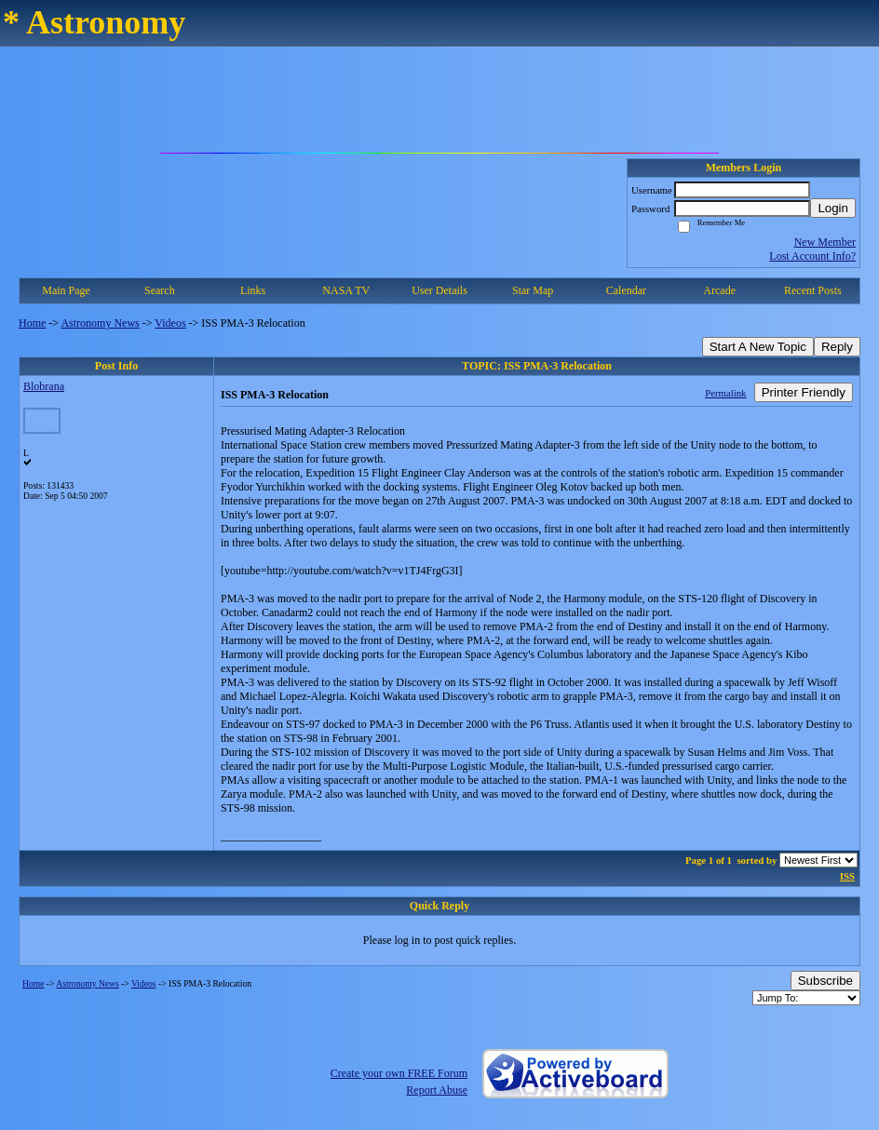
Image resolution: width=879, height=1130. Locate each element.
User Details (439, 290)
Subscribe (825, 981)
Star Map (532, 290)
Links (252, 290)
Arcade (719, 290)
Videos (170, 323)
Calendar (626, 290)
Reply (837, 347)
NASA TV (346, 290)
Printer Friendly (803, 392)
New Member (825, 242)
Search (159, 290)
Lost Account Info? (812, 255)
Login (833, 208)
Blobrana (43, 386)
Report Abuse (436, 1089)
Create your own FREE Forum (399, 1073)
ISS (847, 875)
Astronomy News (100, 323)
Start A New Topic (758, 347)
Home (32, 323)
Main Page (66, 290)
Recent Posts (813, 290)
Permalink (725, 392)
